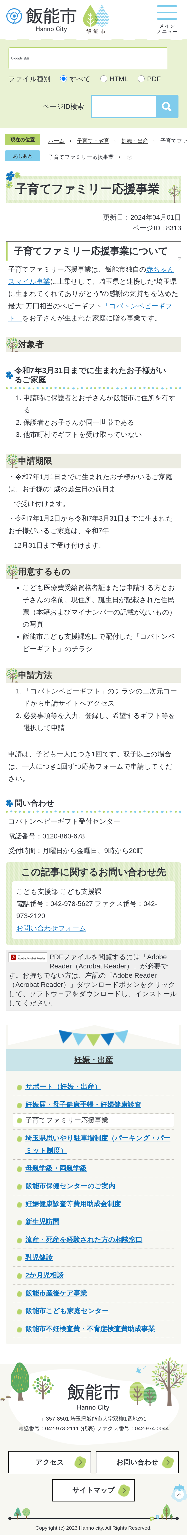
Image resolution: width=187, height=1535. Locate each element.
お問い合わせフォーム (51, 928)
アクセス (50, 1462)
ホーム (56, 141)
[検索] (82, 58)
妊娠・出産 (135, 141)
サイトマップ (93, 1490)
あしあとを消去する (129, 157)
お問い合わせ (137, 1462)
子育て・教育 (93, 141)
